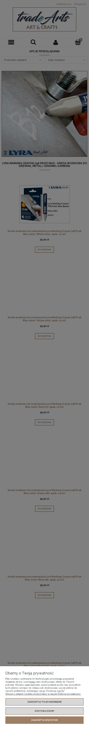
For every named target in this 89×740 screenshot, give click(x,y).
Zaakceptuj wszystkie (44, 720)
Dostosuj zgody (44, 711)
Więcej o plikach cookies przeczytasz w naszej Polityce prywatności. (43, 694)
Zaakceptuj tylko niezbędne (44, 702)
